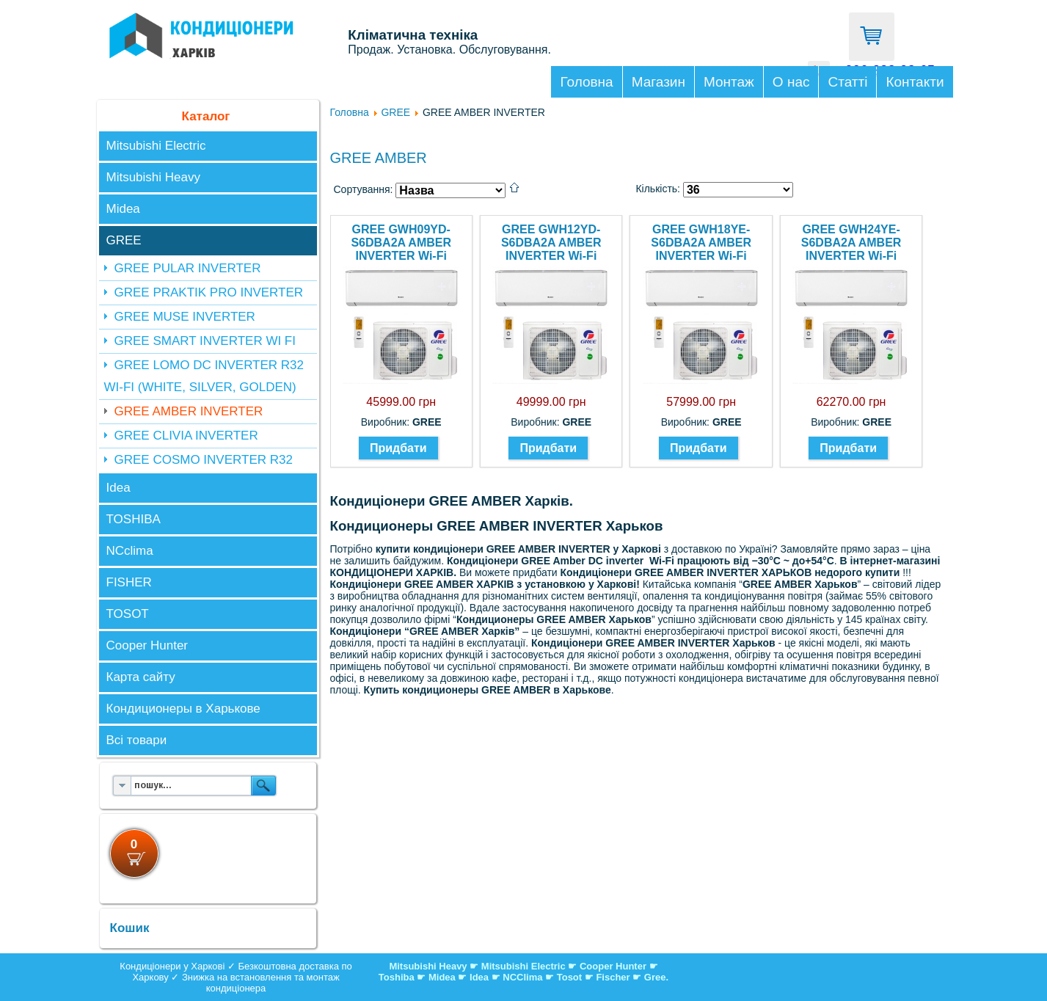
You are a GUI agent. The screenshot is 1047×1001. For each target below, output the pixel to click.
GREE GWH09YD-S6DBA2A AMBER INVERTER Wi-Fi (401, 242)
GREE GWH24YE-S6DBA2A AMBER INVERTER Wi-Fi (851, 242)
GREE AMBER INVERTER (188, 411)
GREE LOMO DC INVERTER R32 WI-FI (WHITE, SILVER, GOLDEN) (204, 376)
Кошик (130, 928)
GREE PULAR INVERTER (187, 268)
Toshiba (397, 977)
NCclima (129, 551)
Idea (118, 488)
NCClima (522, 977)
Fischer (613, 977)
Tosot (571, 977)
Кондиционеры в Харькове (183, 709)
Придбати (398, 448)
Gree (655, 977)
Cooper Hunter (147, 645)
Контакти (915, 82)
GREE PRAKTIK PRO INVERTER (209, 292)
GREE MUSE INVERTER (184, 317)
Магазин (658, 82)
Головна (586, 82)
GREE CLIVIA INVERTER (186, 436)
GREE (124, 240)
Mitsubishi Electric (156, 146)
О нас (791, 82)
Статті (847, 82)
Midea (123, 209)
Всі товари (136, 740)
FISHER (129, 582)
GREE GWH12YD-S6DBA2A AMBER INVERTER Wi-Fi (551, 242)
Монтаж (729, 82)
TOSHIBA (133, 519)
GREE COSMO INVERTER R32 (203, 460)
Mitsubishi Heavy (153, 177)
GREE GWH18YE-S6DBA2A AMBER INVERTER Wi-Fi (701, 242)
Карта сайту (140, 677)
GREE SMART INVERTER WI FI (205, 341)
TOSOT (127, 614)
